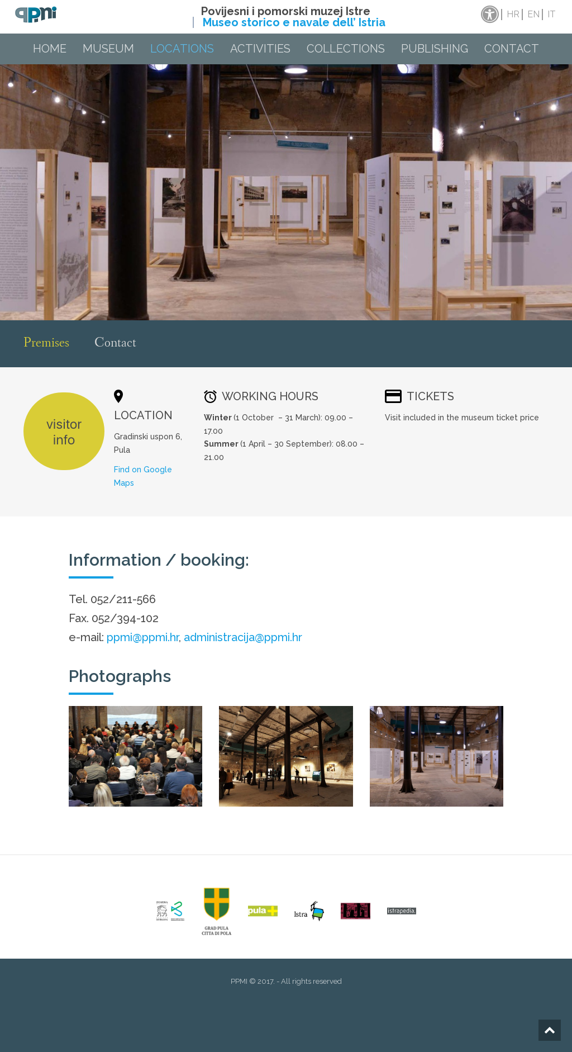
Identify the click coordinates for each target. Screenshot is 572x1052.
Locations (182, 48)
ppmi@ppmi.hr (143, 637)
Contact (511, 48)
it (551, 14)
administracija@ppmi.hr (243, 637)
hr (513, 14)
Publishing (434, 48)
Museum (108, 48)
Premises (46, 343)
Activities (260, 48)
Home (49, 48)
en (533, 14)
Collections (346, 48)
